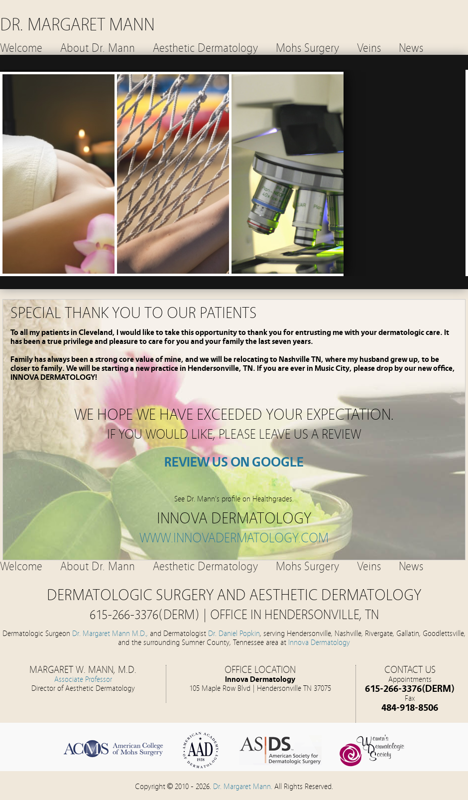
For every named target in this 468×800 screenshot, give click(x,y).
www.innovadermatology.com (234, 538)
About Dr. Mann (97, 48)
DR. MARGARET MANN (77, 24)
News (411, 48)
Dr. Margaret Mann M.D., (110, 633)
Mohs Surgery (307, 48)
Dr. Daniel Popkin (234, 633)
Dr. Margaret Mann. (243, 786)
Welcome (21, 48)
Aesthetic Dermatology (205, 48)
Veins (369, 48)
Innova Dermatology (319, 642)
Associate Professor (83, 679)
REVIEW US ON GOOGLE (234, 462)
